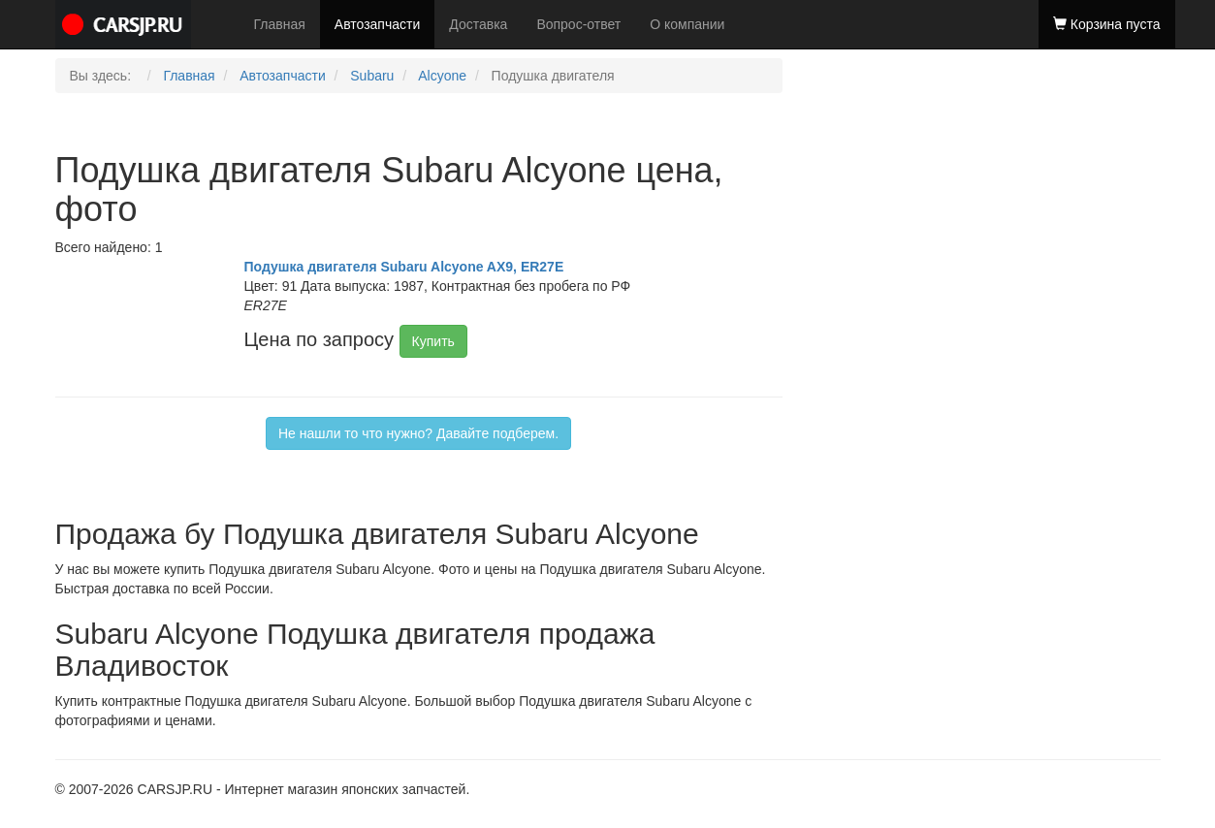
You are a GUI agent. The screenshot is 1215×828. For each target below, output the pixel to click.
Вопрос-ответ (578, 24)
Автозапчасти (377, 24)
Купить (433, 341)
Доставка (478, 24)
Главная (279, 24)
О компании (687, 24)
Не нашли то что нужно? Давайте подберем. (418, 433)
